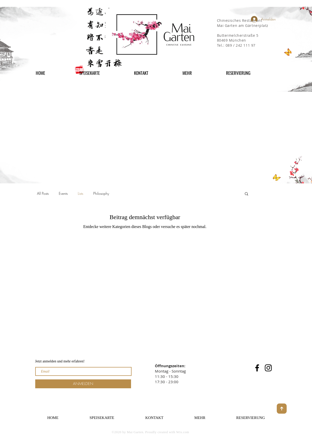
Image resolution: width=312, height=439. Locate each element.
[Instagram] (268, 368)
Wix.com (182, 432)
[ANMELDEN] (83, 383)
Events (63, 193)
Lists (80, 193)
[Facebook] (257, 368)
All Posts (43, 193)
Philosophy (101, 193)
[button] (200, 73)
